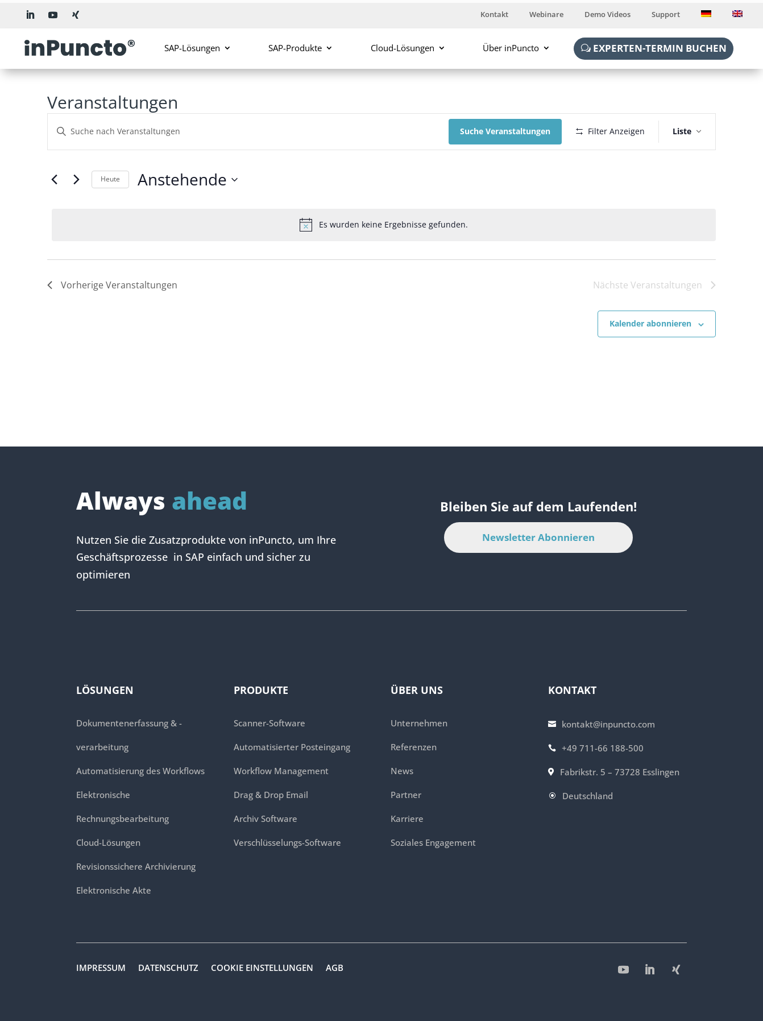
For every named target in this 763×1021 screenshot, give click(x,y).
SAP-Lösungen (192, 47)
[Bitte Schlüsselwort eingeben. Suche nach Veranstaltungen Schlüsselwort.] (248, 132)
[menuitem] (706, 16)
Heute (110, 179)
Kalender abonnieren (650, 323)
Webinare (546, 14)
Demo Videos (607, 14)
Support (666, 14)
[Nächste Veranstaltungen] (76, 180)
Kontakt (494, 14)
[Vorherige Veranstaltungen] (54, 180)
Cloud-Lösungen (402, 47)
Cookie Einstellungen (262, 968)
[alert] (384, 225)
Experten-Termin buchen (660, 48)
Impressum (101, 968)
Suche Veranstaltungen (505, 131)
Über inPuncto (511, 47)
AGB (334, 968)
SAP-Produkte (295, 47)
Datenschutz (168, 968)
